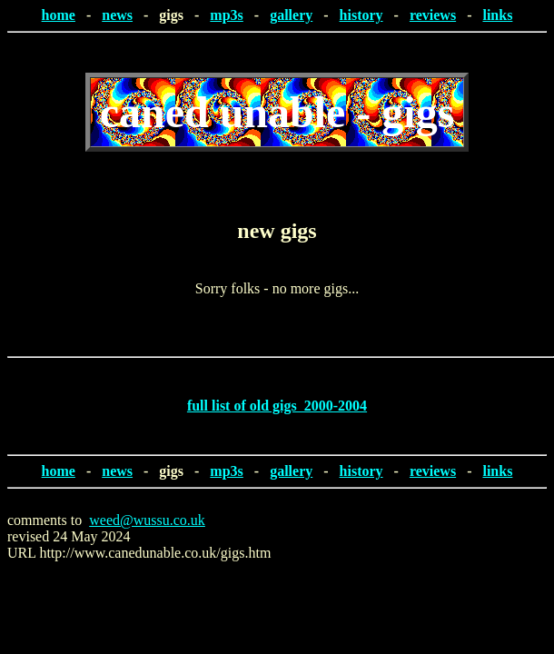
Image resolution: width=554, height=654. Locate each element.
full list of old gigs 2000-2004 (277, 405)
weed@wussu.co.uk (147, 520)
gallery (291, 15)
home (58, 15)
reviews (433, 15)
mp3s (226, 15)
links (497, 15)
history (361, 15)
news (117, 15)
